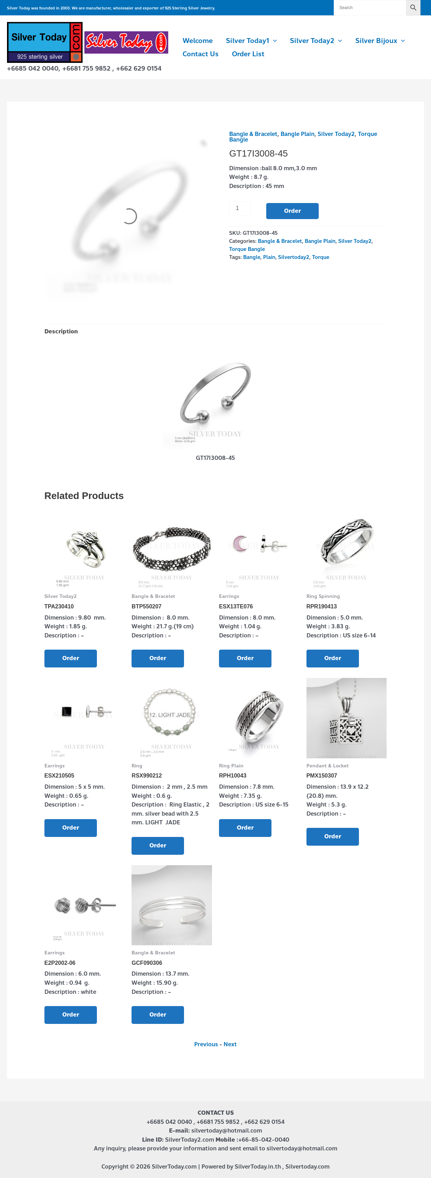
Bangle (251, 257)
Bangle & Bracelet (253, 134)
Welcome (198, 41)
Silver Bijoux (380, 41)
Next (230, 1044)
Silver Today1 (251, 41)
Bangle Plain (298, 134)
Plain (269, 257)
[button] (273, 41)
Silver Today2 (316, 41)
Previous (206, 1044)
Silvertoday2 (293, 257)
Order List (248, 54)
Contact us (201, 54)
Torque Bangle (247, 249)
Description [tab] (61, 331)
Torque (320, 257)
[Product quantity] (240, 208)
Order (292, 211)
